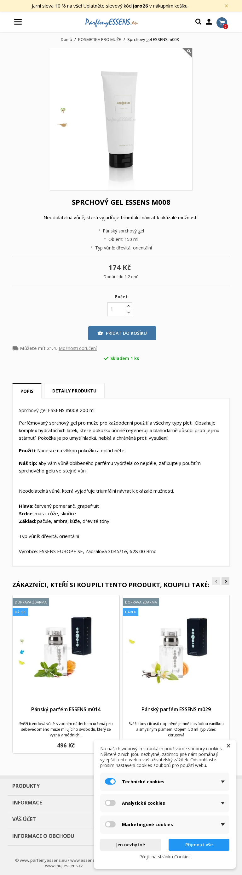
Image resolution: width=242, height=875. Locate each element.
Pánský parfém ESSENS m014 (66, 709)
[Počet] (116, 309)
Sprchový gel (33, 410)
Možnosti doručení (78, 348)
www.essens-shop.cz (90, 860)
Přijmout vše (199, 845)
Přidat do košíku (122, 333)
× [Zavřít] (226, 6)
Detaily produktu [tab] (74, 391)
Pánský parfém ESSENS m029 (176, 709)
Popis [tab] (26, 391)
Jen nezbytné (130, 845)
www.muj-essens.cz (64, 865)
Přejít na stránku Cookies (165, 857)
